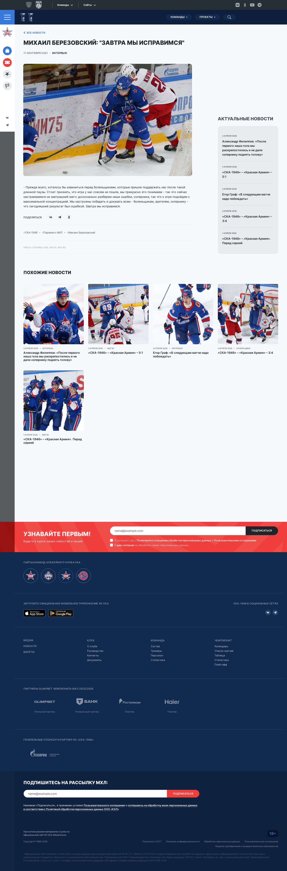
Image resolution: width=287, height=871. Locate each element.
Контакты (93, 655)
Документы (94, 659)
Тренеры (156, 650)
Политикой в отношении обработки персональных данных (174, 540)
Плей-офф (221, 664)
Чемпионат (223, 640)
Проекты (206, 17)
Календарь (221, 646)
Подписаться (262, 530)
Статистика (158, 659)
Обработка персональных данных (222, 841)
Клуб (90, 640)
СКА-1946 (31, 232)
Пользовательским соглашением (235, 540)
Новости (29, 646)
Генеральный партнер (87, 711)
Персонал (157, 655)
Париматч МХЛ (53, 232)
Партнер (129, 711)
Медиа (28, 640)
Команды (177, 17)
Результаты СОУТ (152, 841)
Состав (155, 646)
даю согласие (125, 545)
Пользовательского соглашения (104, 805)
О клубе (92, 646)
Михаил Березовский (81, 232)
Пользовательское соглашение (261, 841)
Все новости (33, 33)
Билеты (28, 652)
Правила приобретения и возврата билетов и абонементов (246, 846)
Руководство (95, 650)
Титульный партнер (44, 711)
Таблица (220, 655)
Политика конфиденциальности (183, 841)
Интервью (59, 53)
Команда (158, 640)
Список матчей (224, 650)
